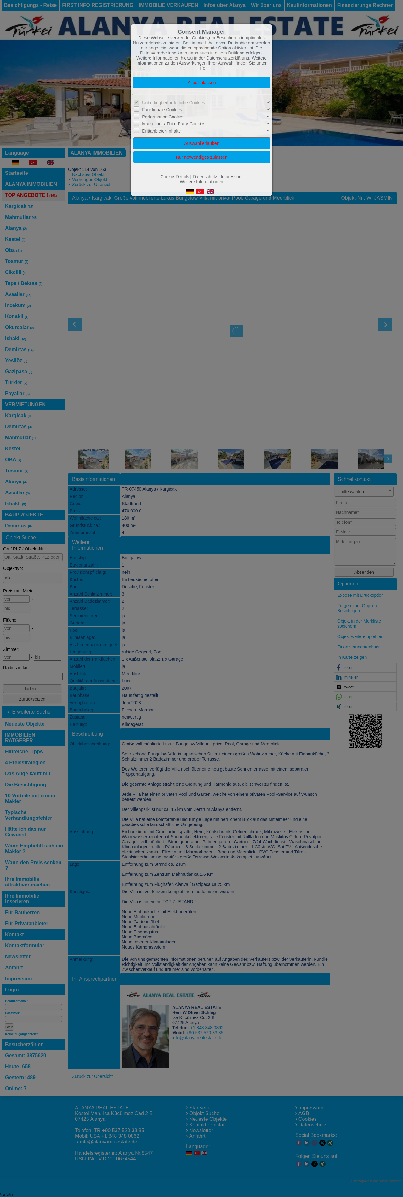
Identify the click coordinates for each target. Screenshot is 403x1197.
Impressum (231, 176)
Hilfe (200, 68)
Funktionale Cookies (162, 109)
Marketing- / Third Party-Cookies (173, 123)
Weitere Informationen (201, 181)
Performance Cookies (163, 116)
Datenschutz (205, 176)
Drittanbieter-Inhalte (161, 130)
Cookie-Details (175, 176)
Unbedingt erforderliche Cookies (173, 102)
